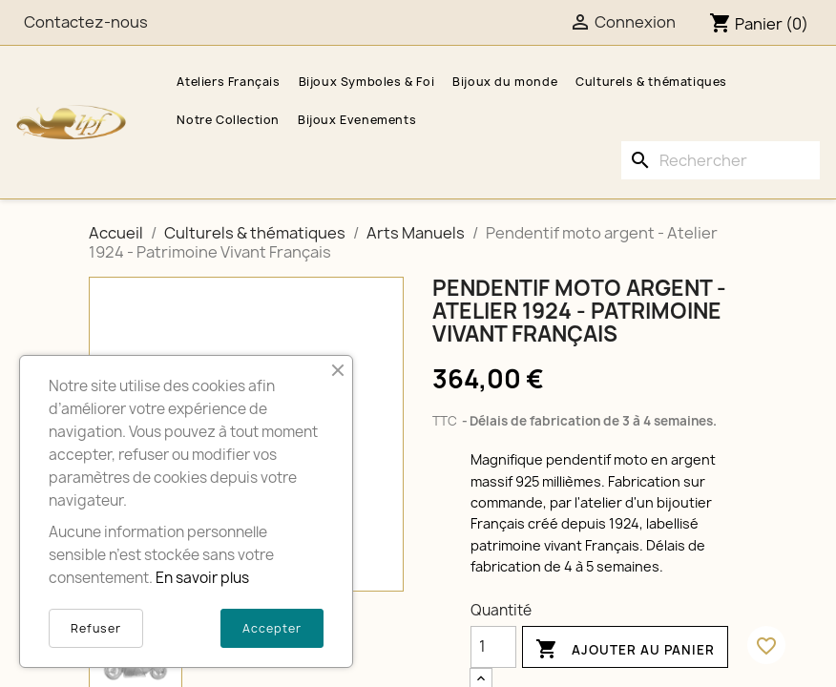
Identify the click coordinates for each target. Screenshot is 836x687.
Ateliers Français (228, 81)
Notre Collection (228, 120)
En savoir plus (202, 578)
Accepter (272, 628)
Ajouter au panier (625, 649)
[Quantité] (493, 647)
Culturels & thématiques (651, 81)
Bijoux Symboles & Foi (367, 81)
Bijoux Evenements (357, 120)
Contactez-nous (86, 21)
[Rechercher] (720, 160)
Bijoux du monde (504, 81)
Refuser (96, 628)
